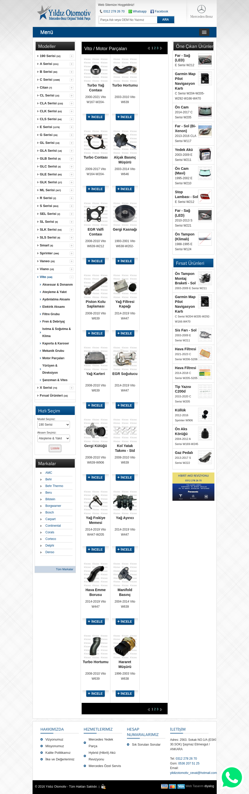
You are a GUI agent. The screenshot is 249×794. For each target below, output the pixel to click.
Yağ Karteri (95, 374)
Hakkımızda (52, 729)
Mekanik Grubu (53, 351)
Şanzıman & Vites (55, 380)
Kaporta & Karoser (55, 343)
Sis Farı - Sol (186, 330)
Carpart (51, 519)
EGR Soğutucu (125, 374)
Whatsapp (137, 11)
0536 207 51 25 (188, 763)
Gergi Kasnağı (125, 229)
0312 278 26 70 (114, 11)
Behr (49, 479)
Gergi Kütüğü (95, 446)
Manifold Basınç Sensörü (125, 595)
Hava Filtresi (185, 349)
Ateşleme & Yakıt (54, 292)
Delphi (50, 545)
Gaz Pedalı (184, 453)
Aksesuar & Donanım (57, 284)
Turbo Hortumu (125, 85)
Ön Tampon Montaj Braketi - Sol (185, 278)
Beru (49, 492)
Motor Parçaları (53, 358)
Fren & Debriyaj (53, 321)
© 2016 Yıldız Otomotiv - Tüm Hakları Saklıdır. (66, 786)
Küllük (180, 410)
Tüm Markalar (64, 569)
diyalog (209, 786)
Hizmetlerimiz (98, 729)
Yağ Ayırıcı (125, 518)
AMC (49, 473)
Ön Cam (182, 107)
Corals (50, 532)
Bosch (50, 512)
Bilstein (50, 499)
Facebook (161, 11)
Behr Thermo (54, 486)
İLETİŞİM (178, 729)
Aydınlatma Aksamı (56, 299)
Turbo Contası (96, 157)
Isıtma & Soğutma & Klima (56, 332)
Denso (50, 552)
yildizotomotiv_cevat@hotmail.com (193, 773)
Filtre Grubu (51, 314)
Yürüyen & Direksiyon (50, 369)
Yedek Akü (184, 150)
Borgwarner (53, 506)
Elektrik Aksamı (53, 307)
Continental (53, 525)
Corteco (51, 539)
